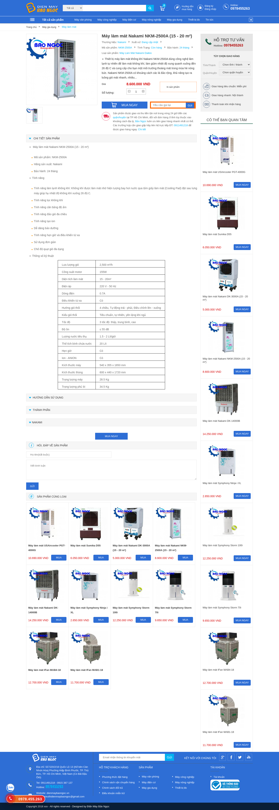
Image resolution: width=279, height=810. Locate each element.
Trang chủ (31, 27)
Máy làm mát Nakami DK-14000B (43, 610)
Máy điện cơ (129, 19)
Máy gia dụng (174, 19)
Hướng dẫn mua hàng (188, 8)
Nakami (122, 42)
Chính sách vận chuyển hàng (118, 782)
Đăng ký (209, 6)
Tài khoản (219, 776)
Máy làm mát (69, 26)
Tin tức (209, 19)
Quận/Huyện (210, 73)
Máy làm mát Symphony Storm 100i (131, 610)
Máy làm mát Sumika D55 (86, 545)
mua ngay (111, 436)
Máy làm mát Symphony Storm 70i (173, 610)
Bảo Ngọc (140, 121)
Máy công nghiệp (107, 19)
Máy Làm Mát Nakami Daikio (136, 53)
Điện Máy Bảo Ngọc (98, 806)
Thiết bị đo (194, 19)
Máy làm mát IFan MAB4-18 (44, 670)
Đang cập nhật (150, 42)
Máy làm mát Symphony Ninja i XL (89, 610)
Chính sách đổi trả (112, 787)
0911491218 (181, 125)
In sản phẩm (173, 87)
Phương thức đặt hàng (114, 776)
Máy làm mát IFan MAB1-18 (87, 670)
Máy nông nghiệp (151, 19)
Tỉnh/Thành (209, 65)
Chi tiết (142, 129)
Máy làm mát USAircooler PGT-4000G (46, 548)
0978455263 (240, 8)
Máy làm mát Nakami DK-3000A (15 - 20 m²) (131, 548)
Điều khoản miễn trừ (113, 793)
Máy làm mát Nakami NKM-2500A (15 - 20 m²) (171, 548)
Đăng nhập (210, 9)
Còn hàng (156, 47)
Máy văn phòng (83, 19)
